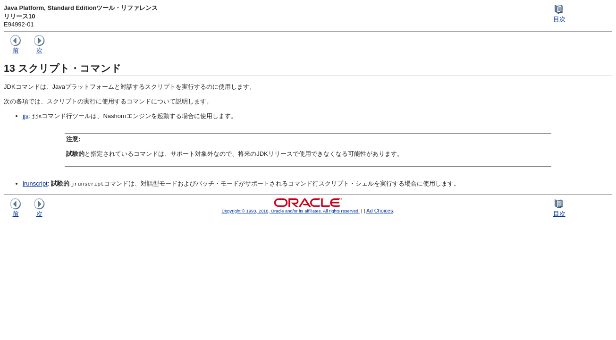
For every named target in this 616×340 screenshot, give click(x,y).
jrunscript (35, 183)
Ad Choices (379, 210)
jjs (25, 115)
